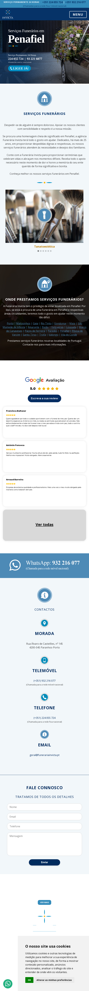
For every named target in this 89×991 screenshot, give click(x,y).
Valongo (53, 334)
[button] (38, 251)
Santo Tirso (30, 334)
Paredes (52, 331)
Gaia (35, 323)
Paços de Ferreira (35, 331)
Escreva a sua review (44, 398)
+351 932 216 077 (75, 2)
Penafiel (64, 331)
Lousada (71, 327)
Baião (45, 327)
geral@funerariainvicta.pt (44, 755)
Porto (10, 323)
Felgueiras (57, 327)
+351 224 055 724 (52, 2)
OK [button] (29, 980)
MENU (78, 14)
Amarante (33, 327)
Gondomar (60, 323)
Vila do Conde (69, 334)
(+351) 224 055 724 (44, 718)
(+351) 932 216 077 (44, 680)
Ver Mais (44, 902)
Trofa (42, 334)
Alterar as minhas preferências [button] (54, 980)
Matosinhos (23, 323)
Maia (72, 323)
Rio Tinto (46, 323)
